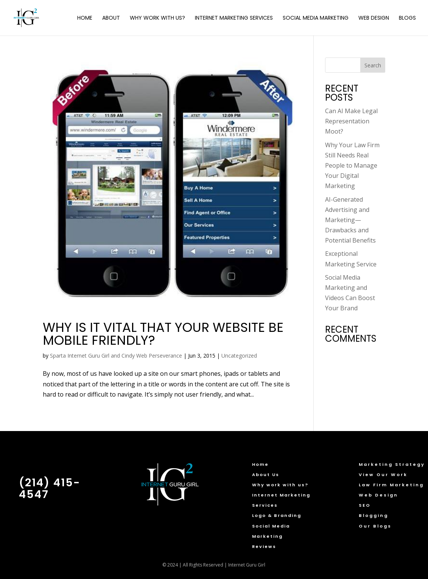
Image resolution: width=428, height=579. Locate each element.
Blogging (373, 515)
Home (84, 18)
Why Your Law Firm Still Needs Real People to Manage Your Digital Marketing (352, 165)
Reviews (264, 546)
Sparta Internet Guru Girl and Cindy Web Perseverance (116, 355)
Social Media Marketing (316, 18)
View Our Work (383, 475)
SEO (365, 505)
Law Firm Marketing (391, 485)
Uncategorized (239, 355)
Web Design (373, 18)
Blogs (407, 18)
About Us (265, 475)
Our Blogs (375, 526)
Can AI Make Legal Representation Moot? (351, 121)
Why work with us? (280, 485)
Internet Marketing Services (234, 18)
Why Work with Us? (157, 18)
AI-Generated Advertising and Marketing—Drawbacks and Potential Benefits (350, 220)
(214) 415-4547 (50, 488)
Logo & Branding (276, 515)
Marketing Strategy (392, 464)
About (111, 18)
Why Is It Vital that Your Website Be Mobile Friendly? (163, 333)
